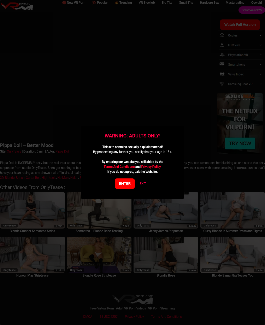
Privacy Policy (150, 167)
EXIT (143, 184)
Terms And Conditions (119, 167)
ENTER (125, 183)
